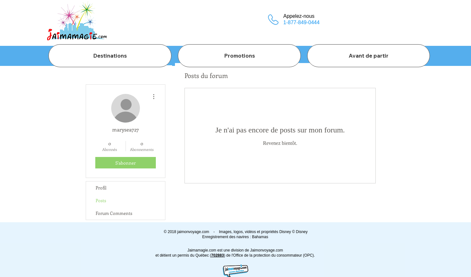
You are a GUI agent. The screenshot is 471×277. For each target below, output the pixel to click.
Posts (101, 200)
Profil (101, 188)
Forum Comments (114, 213)
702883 (217, 255)
